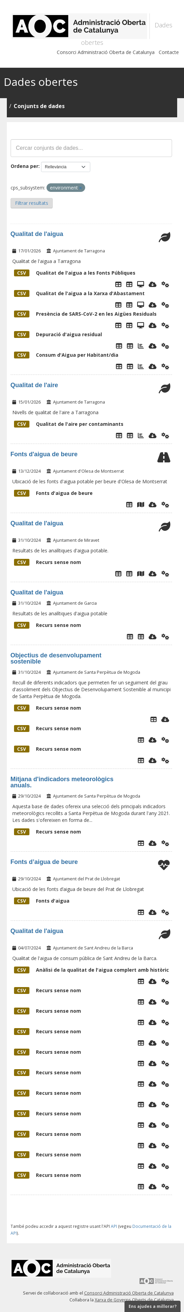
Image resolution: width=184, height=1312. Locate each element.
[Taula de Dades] (129, 284)
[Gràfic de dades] (141, 435)
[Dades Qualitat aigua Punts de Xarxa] (140, 305)
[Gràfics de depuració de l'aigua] (141, 346)
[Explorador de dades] (118, 284)
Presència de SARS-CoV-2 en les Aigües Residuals (85, 314)
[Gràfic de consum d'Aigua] (141, 366)
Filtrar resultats (31, 203)
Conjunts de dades (39, 106)
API (114, 1226)
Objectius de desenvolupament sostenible (56, 658)
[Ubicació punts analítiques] (140, 573)
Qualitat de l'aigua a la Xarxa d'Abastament (79, 293)
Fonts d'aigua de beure (44, 454)
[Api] (165, 284)
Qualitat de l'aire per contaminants (68, 424)
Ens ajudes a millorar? (152, 1306)
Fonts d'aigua (41, 900)
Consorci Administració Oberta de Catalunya (106, 52)
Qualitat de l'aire (34, 385)
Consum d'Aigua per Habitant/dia (66, 355)
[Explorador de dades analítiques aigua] (141, 636)
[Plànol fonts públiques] (140, 504)
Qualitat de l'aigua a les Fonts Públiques (74, 273)
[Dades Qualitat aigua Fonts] (140, 284)
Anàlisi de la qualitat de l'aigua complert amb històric (91, 970)
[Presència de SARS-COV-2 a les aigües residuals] (140, 325)
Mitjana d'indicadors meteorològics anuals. (62, 782)
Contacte (169, 52)
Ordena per (24, 166)
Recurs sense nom (47, 562)
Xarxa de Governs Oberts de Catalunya (134, 1300)
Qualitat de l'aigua (37, 234)
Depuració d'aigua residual (58, 334)
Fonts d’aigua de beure (44, 861)
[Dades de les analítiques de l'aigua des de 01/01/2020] (129, 573)
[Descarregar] (153, 284)
